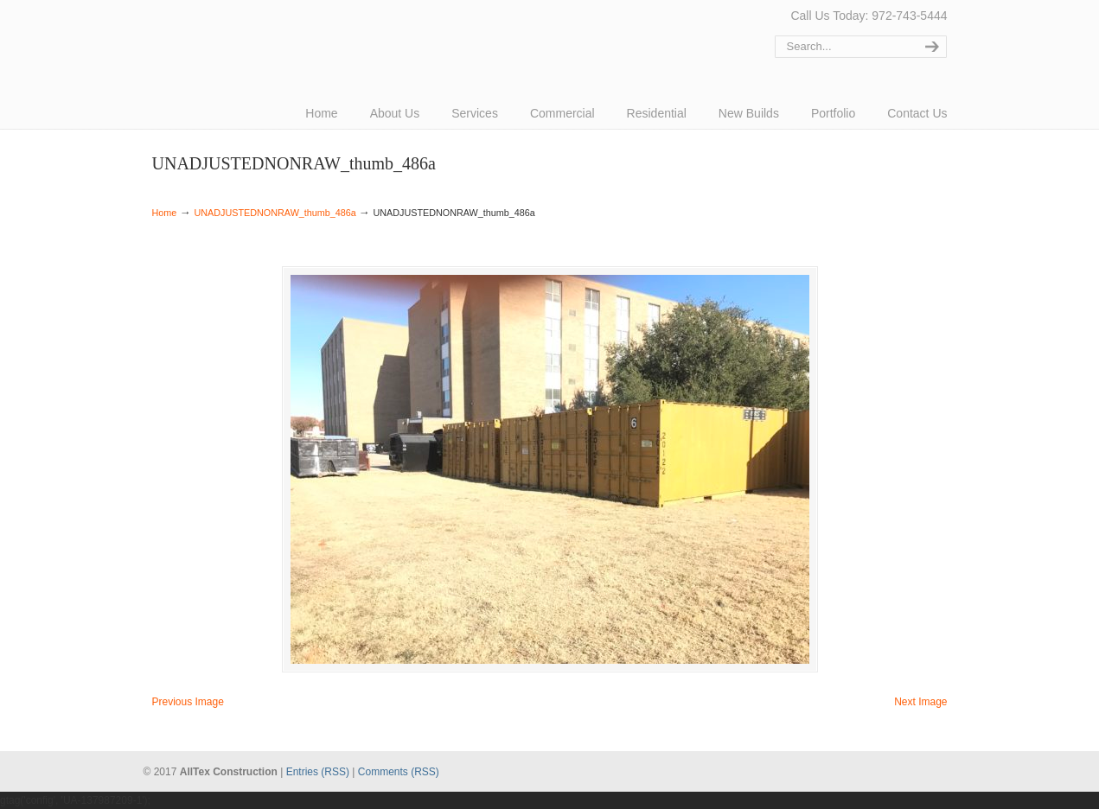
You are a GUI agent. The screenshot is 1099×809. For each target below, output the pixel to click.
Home (164, 212)
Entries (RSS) (317, 772)
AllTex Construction (217, 36)
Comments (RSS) (398, 772)
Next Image (920, 702)
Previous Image (188, 702)
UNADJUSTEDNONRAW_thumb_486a (274, 212)
